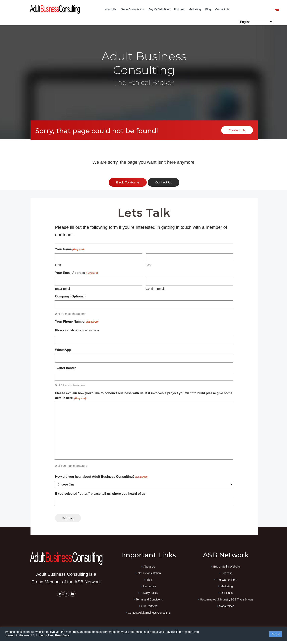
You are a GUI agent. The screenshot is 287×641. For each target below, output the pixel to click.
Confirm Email (155, 288)
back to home (127, 182)
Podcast (179, 9)
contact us (163, 182)
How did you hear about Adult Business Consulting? (101, 477)
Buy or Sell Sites (159, 9)
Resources (149, 586)
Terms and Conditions (149, 599)
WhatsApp (63, 350)
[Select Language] (256, 22)
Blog (208, 9)
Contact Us (222, 9)
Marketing (195, 9)
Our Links (227, 592)
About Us (111, 9)
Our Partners (149, 606)
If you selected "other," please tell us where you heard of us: (100, 493)
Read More (62, 635)
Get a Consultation (132, 9)
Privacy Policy (149, 592)
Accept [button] (276, 634)
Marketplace (226, 606)
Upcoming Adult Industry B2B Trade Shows (226, 599)
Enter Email (63, 288)
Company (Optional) (70, 296)
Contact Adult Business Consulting (149, 612)
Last (148, 265)
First (58, 265)
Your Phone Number (76, 322)
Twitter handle (65, 368)
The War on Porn (226, 579)
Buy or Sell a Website (226, 566)
